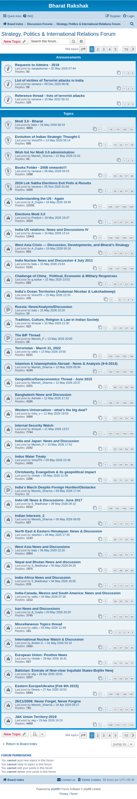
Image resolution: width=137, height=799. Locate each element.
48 (120, 570)
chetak (35, 475)
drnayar (36, 233)
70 (126, 555)
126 (110, 268)
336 (124, 237)
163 (131, 508)
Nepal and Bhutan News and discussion (48, 562)
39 (132, 648)
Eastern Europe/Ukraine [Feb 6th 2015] (47, 686)
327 (117, 206)
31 (120, 480)
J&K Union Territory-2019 (36, 717)
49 (126, 570)
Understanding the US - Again (39, 199)
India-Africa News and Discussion (43, 578)
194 (131, 433)
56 (115, 387)
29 (132, 539)
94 (132, 616)
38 (132, 176)
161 (117, 508)
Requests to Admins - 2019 (37, 65)
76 (132, 418)
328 (124, 206)
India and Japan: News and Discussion (47, 441)
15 (115, 145)
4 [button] (109, 49)
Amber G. (37, 643)
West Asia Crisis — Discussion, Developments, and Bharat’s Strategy (72, 245)
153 (110, 356)
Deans (35, 689)
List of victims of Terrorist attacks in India (49, 80)
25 (126, 222)
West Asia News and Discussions (42, 547)
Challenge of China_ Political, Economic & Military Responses (66, 276)
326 (110, 206)
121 (131, 129)
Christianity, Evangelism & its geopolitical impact (55, 472)
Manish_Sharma (41, 155)
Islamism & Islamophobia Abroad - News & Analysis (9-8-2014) (66, 364)
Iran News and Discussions (37, 609)
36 (120, 176)
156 (131, 356)
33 (132, 480)
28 (126, 539)
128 (124, 268)
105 (131, 371)
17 (126, 145)
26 (132, 222)
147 (131, 694)
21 (126, 253)
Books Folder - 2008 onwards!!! (41, 167)
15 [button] (126, 49)
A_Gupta (37, 202)
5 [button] (115, 49)
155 (124, 356)
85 (126, 464)
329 (131, 206)
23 (115, 222)
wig (33, 674)
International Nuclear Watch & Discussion (49, 639)
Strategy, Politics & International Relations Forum (58, 34)
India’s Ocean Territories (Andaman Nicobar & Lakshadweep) (65, 291)
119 (117, 129)
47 (115, 570)
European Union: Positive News (41, 655)
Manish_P (37, 338)
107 (117, 403)
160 (110, 508)
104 (124, 371)
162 (124, 508)
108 (124, 403)
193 (124, 433)
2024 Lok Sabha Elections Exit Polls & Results (53, 183)
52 (115, 449)
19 (115, 253)
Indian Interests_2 (29, 516)
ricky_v (35, 413)
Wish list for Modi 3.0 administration (44, 152)
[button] (83, 49)
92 (120, 616)
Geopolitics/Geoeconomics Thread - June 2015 (53, 379)
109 (131, 403)
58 (126, 387)
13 (120, 585)
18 (132, 145)
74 (120, 418)
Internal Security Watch (34, 425)
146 (124, 694)
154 (117, 356)
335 (117, 237)
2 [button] (98, 49)
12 (115, 585)
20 (120, 253)
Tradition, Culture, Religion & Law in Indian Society (57, 320)
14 (115, 524)
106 (110, 403)
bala (34, 124)
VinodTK (36, 140)
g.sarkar (36, 279)
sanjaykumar (39, 68)
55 (132, 449)
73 (115, 418)
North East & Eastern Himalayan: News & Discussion (58, 531)
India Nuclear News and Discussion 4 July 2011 (54, 260)
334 (110, 237)
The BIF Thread (27, 335)
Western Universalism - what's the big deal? (51, 410)
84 (120, 464)
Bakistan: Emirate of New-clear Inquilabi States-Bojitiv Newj (64, 670)
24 (120, 222)
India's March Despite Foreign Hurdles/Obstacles (55, 487)
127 (117, 268)
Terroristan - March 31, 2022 (38, 348)
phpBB (55, 789)
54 (126, 449)
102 (110, 371)
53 (120, 449)
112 (131, 725)
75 (126, 418)
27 (120, 539)
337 (131, 237)
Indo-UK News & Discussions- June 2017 (48, 500)
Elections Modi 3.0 (30, 214)
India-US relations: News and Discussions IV (51, 230)
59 (132, 387)
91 (115, 616)
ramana (36, 84)
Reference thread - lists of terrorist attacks (50, 96)
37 (126, 176)
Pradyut (36, 217)
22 (132, 253)
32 (126, 480)
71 (132, 555)
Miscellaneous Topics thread (38, 624)
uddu (34, 351)
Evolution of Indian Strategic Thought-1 (47, 137)
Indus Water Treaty (30, 456)
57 (120, 387)
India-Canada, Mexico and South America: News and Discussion (68, 593)
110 (117, 725)
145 (117, 694)
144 (110, 694)
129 (131, 268)
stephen (36, 534)
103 (117, 371)
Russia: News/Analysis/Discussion (43, 307)
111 (124, 725)
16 (120, 145)
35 (115, 176)
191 (110, 433)
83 (115, 464)
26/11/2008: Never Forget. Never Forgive (48, 701)
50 (132, 570)
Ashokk (36, 398)
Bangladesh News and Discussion (43, 395)
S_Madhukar (39, 503)
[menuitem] (28, 16)
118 (110, 129)
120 (124, 129)
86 (132, 464)
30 (115, 480)
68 (115, 555)
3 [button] (104, 49)
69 (120, 555)
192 (117, 433)
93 (126, 616)
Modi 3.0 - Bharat (29, 121)
